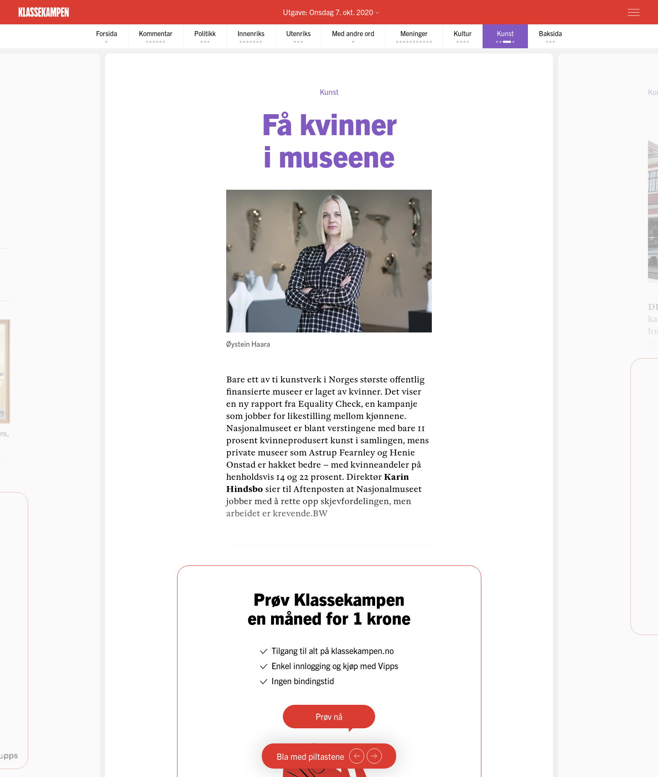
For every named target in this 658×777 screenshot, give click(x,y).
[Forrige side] (356, 756)
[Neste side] (374, 756)
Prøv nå (329, 716)
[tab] (106, 36)
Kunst (329, 92)
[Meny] (634, 12)
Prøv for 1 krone (584, 12)
